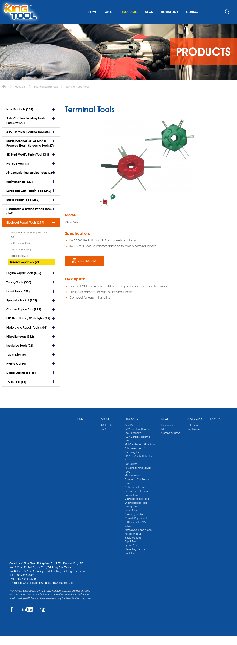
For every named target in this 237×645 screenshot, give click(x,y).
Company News (170, 442)
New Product (194, 438)
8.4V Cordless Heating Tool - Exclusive (137, 440)
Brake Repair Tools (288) (22, 209)
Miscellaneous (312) (20, 346)
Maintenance (132, 484)
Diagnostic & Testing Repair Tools (136, 502)
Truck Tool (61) (16, 391)
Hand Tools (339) (18, 300)
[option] (108, 209)
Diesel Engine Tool (135, 558)
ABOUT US (106, 434)
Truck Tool (130, 562)
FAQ (103, 438)
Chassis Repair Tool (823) (23, 318)
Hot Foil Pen (131, 473)
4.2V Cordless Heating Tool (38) (28, 141)
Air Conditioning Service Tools (138, 478)
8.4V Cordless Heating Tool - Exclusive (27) (25, 130)
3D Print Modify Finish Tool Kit (139, 467)
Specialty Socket (134, 523)
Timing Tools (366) (18, 291)
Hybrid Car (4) (16, 373)
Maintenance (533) (19, 191)
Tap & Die (130, 550)
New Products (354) (19, 118)
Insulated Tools (133, 546)
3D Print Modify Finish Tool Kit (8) (28, 164)
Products (20, 95)
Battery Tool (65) (20, 252)
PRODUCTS (129, 21)
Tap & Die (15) (16, 364)
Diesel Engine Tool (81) (21, 382)
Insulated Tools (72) (19, 355)
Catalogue (193, 434)
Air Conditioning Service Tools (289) (30, 182)
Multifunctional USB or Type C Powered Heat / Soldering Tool (140, 457)
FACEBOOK (11, 618)
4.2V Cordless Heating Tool (137, 447)
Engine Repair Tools (136, 511)
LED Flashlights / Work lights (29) (28, 327)
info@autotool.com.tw (31, 592)
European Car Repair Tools (137, 490)
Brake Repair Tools (135, 496)
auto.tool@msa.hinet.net (59, 592)
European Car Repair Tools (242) (28, 200)
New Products (132, 434)
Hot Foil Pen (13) (17, 173)
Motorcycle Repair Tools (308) (26, 336)
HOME (92, 21)
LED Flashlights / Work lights (137, 533)
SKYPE (42, 618)
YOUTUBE (27, 618)
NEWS (149, 21)
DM (163, 438)
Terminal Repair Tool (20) (24, 271)
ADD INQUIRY (87, 270)
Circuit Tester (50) (20, 258)
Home (4, 95)
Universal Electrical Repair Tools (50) (29, 244)
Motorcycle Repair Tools (138, 539)
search (227, 21)
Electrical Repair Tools (46, 95)
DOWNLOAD (169, 21)
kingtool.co (221, 4)
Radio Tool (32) (19, 265)
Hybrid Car (131, 554)
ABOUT (109, 21)
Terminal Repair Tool (77, 95)
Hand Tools (131, 519)
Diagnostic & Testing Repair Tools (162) (29, 220)
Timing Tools (131, 515)
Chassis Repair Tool (136, 527)
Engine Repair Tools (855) (23, 282)
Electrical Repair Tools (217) (25, 231)
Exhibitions (167, 434)
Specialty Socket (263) (21, 309)
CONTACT (193, 21)
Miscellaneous (133, 543)
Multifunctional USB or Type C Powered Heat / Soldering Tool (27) (30, 153)
